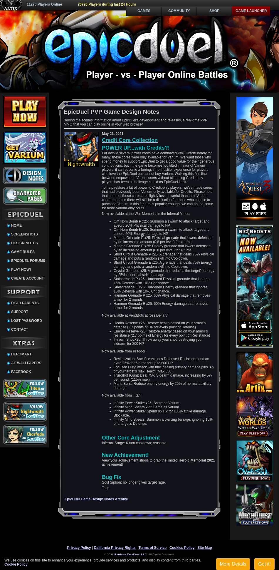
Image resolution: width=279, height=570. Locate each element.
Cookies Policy (181, 548)
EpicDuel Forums (28, 261)
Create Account (27, 278)
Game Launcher (251, 11)
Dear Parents (25, 303)
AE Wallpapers (26, 363)
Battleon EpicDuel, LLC (131, 554)
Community (179, 11)
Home (16, 225)
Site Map (204, 548)
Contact (19, 329)
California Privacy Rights (115, 548)
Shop (214, 11)
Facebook (21, 372)
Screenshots (24, 234)
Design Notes (24, 243)
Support (19, 312)
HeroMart (21, 354)
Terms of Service (152, 548)
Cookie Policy (16, 564)
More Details (233, 563)
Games (143, 11)
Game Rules (23, 252)
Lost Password (26, 321)
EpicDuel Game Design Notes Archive (96, 499)
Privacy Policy (79, 548)
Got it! (264, 563)
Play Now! (21, 270)
